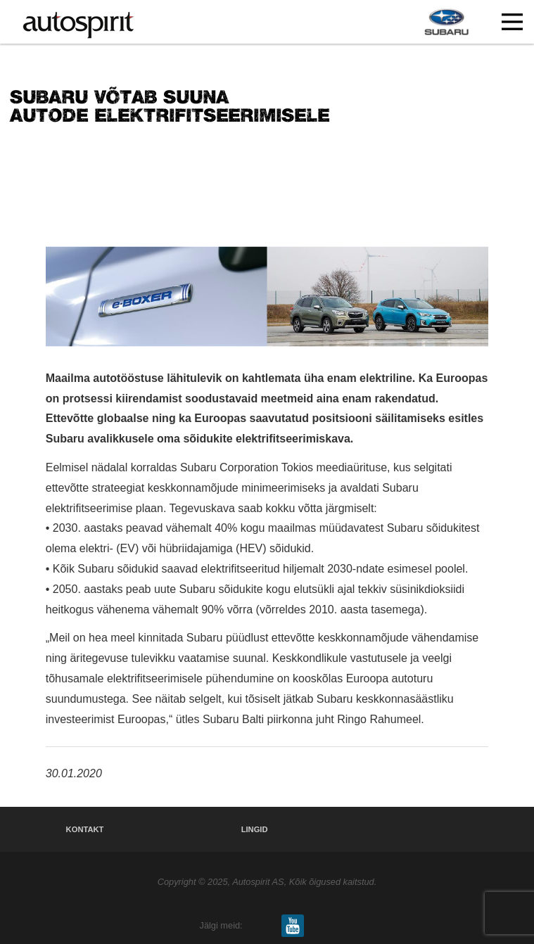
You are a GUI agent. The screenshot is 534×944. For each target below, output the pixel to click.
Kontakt (85, 829)
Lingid (254, 829)
